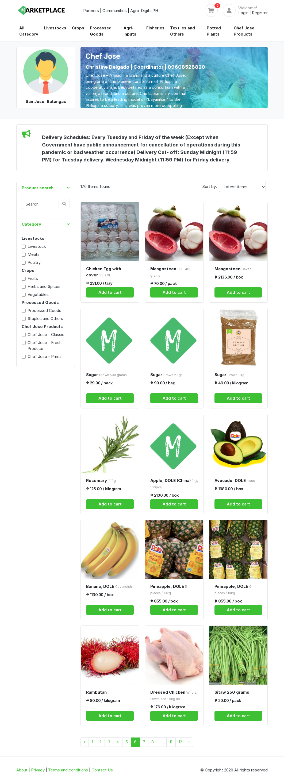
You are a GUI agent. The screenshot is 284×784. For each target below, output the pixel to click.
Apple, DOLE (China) (174, 483)
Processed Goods (101, 31)
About (22, 770)
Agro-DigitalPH (144, 10)
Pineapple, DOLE (168, 589)
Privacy (38, 770)
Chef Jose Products (244, 31)
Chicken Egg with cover (103, 271)
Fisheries (155, 27)
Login (243, 12)
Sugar (106, 374)
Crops (78, 27)
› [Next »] (189, 741)
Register (260, 12)
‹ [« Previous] (84, 741)
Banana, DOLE (109, 586)
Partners (91, 10)
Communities (114, 10)
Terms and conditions (68, 770)
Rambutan (96, 692)
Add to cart (110, 292)
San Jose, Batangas (46, 101)
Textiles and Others (182, 31)
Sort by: (209, 186)
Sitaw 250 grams (231, 692)
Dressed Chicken (173, 695)
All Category (28, 31)
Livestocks (55, 27)
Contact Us (102, 770)
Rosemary (101, 480)
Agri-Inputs (130, 31)
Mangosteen (170, 271)
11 (171, 741)
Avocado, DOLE (234, 480)
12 (180, 741)
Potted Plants (214, 31)
